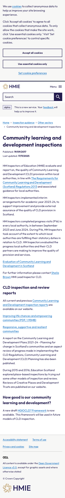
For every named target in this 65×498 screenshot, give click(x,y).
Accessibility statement (15, 439)
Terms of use (39, 439)
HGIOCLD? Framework (32, 410)
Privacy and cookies (13, 446)
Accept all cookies (32, 52)
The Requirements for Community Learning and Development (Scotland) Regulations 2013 (30, 182)
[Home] (11, 86)
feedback (48, 107)
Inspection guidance (23, 122)
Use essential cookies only (32, 64)
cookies (16, 6)
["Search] (32, 97)
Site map (33, 446)
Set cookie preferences (32, 73)
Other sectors (45, 122)
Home (6, 122)
